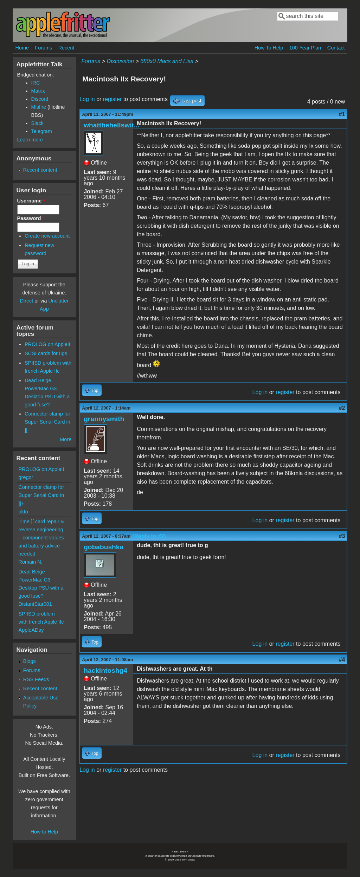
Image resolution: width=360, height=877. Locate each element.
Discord (40, 99)
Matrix (38, 91)
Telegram (41, 131)
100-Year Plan (305, 48)
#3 (342, 536)
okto (23, 511)
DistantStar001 (35, 604)
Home (22, 48)
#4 (342, 660)
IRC (35, 83)
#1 (342, 114)
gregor (26, 477)
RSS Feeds (36, 679)
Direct (26, 301)
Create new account (47, 236)
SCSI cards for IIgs (46, 353)
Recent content (40, 170)
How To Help (269, 48)
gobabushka (103, 547)
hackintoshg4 (105, 670)
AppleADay (31, 630)
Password (31, 218)
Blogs (29, 661)
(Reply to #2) (149, 536)
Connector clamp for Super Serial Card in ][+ (47, 422)
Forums (43, 48)
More (65, 439)
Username (31, 201)
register (112, 99)
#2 (342, 408)
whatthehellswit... (112, 125)
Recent (66, 48)
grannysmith (104, 419)
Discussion (120, 61)
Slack (37, 123)
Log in (87, 99)
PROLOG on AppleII (47, 344)
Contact (336, 48)
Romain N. (31, 562)
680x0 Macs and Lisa (166, 61)
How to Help (44, 832)
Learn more (30, 139)
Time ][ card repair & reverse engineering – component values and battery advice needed (41, 538)
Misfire (38, 107)
